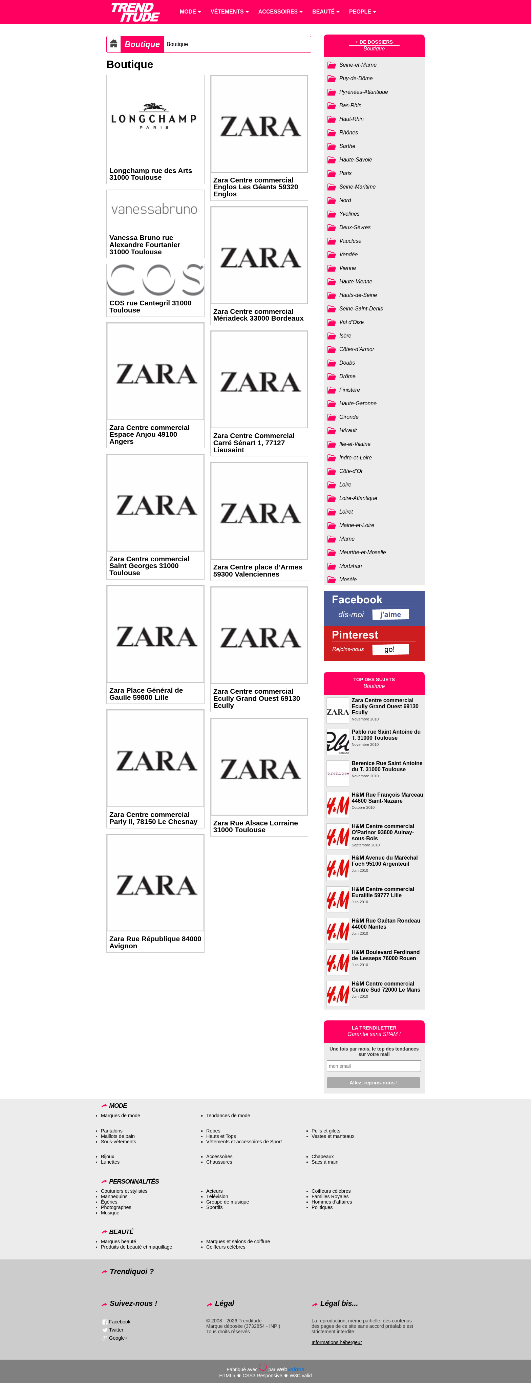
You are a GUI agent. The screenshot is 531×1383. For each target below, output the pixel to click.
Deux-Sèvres (354, 227)
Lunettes (110, 1162)
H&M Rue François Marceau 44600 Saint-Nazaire (388, 798)
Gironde (349, 417)
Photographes (116, 1207)
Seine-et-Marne (358, 65)
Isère (345, 336)
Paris (345, 173)
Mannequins (114, 1196)
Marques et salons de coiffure (238, 1241)
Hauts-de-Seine (358, 295)
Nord (345, 200)
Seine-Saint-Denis (361, 308)
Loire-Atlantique (358, 498)
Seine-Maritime (357, 187)
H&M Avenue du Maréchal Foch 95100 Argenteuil (385, 861)
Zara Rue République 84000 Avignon (155, 942)
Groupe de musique (227, 1202)
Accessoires (219, 1156)
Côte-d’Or (351, 471)
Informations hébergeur (337, 1342)
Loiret (346, 512)
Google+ (118, 1338)
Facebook (119, 1321)
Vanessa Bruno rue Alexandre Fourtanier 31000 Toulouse (144, 245)
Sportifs (214, 1207)
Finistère (349, 390)
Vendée (348, 254)
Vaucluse (350, 241)
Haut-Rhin (351, 119)
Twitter (116, 1330)
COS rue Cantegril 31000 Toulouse (150, 306)
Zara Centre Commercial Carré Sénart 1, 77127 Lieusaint (254, 443)
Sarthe (347, 146)
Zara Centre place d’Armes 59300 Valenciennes (258, 570)
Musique (110, 1212)
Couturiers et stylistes (124, 1191)
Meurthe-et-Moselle (362, 552)
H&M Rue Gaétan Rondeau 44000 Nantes (386, 924)
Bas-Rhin (350, 105)
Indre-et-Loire (355, 457)
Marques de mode (120, 1115)
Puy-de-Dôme (356, 78)
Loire (345, 485)
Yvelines (349, 214)
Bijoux (107, 1156)
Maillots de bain (118, 1136)
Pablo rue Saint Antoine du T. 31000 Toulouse (386, 735)
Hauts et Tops (221, 1136)
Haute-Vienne (356, 281)
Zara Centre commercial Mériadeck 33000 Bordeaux (258, 314)
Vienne (347, 268)
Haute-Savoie (355, 160)
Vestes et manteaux (333, 1136)
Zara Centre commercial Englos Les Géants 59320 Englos (255, 187)
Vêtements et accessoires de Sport (244, 1141)
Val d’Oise (351, 322)
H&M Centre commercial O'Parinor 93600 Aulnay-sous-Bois (383, 832)
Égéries (109, 1202)
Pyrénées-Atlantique (363, 92)
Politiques (322, 1207)
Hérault (348, 430)
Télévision (217, 1196)
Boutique (142, 44)
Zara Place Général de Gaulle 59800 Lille (146, 693)
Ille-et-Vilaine (354, 444)
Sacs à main (325, 1162)
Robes (213, 1130)
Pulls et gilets (326, 1130)
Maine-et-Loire (356, 525)
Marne (347, 539)
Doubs (347, 363)
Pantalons (112, 1130)
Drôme (347, 376)
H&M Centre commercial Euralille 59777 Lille (383, 892)
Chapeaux (323, 1156)
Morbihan (350, 566)
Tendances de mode (228, 1115)
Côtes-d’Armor (356, 349)
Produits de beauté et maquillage (136, 1247)
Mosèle (348, 579)
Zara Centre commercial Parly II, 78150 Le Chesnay (153, 818)
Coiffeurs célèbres (331, 1191)
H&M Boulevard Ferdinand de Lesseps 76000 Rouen (386, 955)
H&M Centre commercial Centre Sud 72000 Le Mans (386, 987)
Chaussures (219, 1162)
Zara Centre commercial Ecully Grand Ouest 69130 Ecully (256, 698)
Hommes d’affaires (332, 1202)
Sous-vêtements (118, 1141)
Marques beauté (118, 1241)
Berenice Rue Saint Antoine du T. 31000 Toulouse (387, 766)
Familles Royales (330, 1196)
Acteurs (214, 1191)
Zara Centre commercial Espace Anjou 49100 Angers (149, 435)
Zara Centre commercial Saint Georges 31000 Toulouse (149, 566)
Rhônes (348, 132)
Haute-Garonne (358, 403)
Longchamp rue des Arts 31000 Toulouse (150, 174)
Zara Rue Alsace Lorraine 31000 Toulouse (255, 826)
